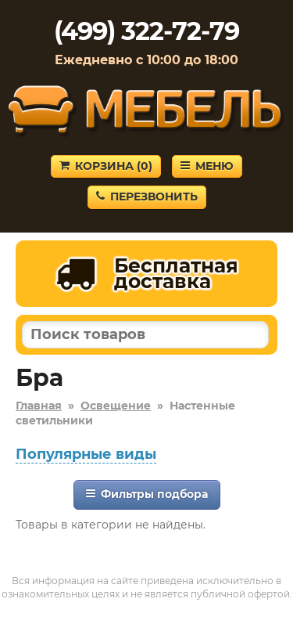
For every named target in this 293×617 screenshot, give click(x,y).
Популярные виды (86, 454)
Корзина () (105, 166)
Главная (39, 406)
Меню (207, 166)
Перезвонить (147, 196)
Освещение (115, 406)
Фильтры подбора (147, 494)
